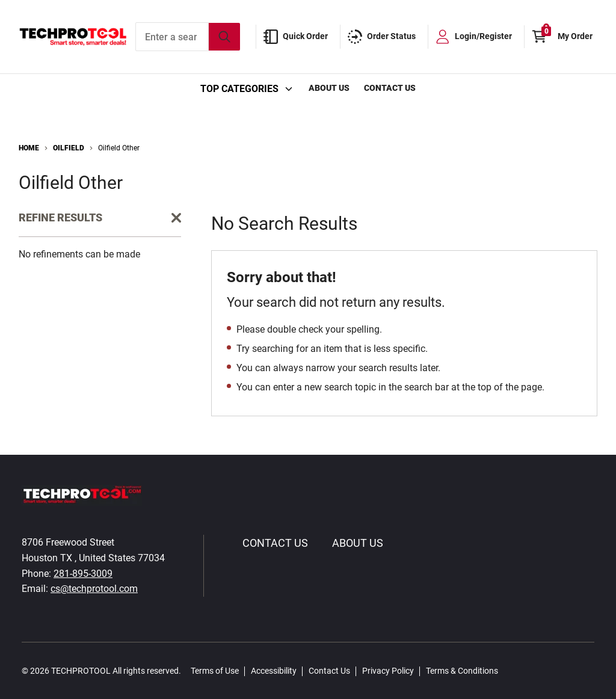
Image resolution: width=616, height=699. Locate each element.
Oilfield (68, 148)
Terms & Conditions (462, 671)
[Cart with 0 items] (564, 36)
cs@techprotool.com (94, 588)
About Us (329, 88)
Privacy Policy (388, 671)
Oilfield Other (119, 148)
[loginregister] (476, 36)
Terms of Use (215, 671)
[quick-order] (298, 36)
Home (29, 148)
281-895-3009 (83, 573)
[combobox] (187, 37)
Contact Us (390, 88)
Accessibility (274, 671)
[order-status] (384, 36)
